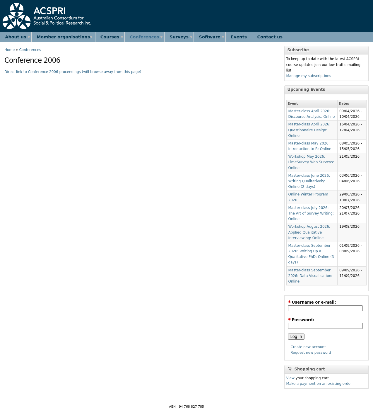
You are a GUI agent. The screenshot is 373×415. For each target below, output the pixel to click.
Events (239, 37)
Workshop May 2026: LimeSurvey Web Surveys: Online (311, 162)
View (290, 378)
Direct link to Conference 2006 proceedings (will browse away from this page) (72, 72)
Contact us (270, 37)
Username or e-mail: (312, 302)
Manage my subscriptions (308, 76)
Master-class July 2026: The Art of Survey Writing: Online (311, 213)
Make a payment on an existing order (319, 384)
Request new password (311, 353)
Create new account (308, 347)
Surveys (179, 37)
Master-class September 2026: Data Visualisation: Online (310, 275)
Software (209, 37)
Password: (301, 320)
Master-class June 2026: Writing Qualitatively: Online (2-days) (309, 181)
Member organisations (63, 37)
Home (9, 50)
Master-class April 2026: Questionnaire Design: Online (309, 129)
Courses (109, 37)
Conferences (144, 37)
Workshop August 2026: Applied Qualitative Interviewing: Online (309, 232)
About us (15, 37)
